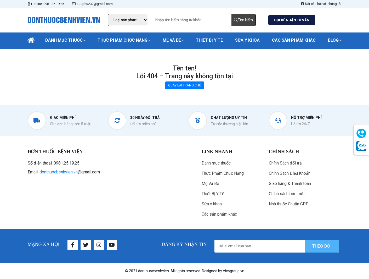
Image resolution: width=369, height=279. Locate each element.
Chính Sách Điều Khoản (289, 173)
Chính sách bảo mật (287, 193)
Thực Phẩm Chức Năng (122, 40)
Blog (333, 40)
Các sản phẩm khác (294, 40)
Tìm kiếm (243, 20)
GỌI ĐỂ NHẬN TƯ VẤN (291, 20)
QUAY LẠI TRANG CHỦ (184, 85)
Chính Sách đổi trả (285, 163)
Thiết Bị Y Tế (209, 40)
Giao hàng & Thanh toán (290, 183)
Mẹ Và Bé (172, 40)
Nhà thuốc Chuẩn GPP (289, 203)
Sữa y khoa (247, 40)
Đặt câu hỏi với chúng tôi (321, 4)
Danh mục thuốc (64, 40)
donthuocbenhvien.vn (58, 171)
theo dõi (322, 246)
